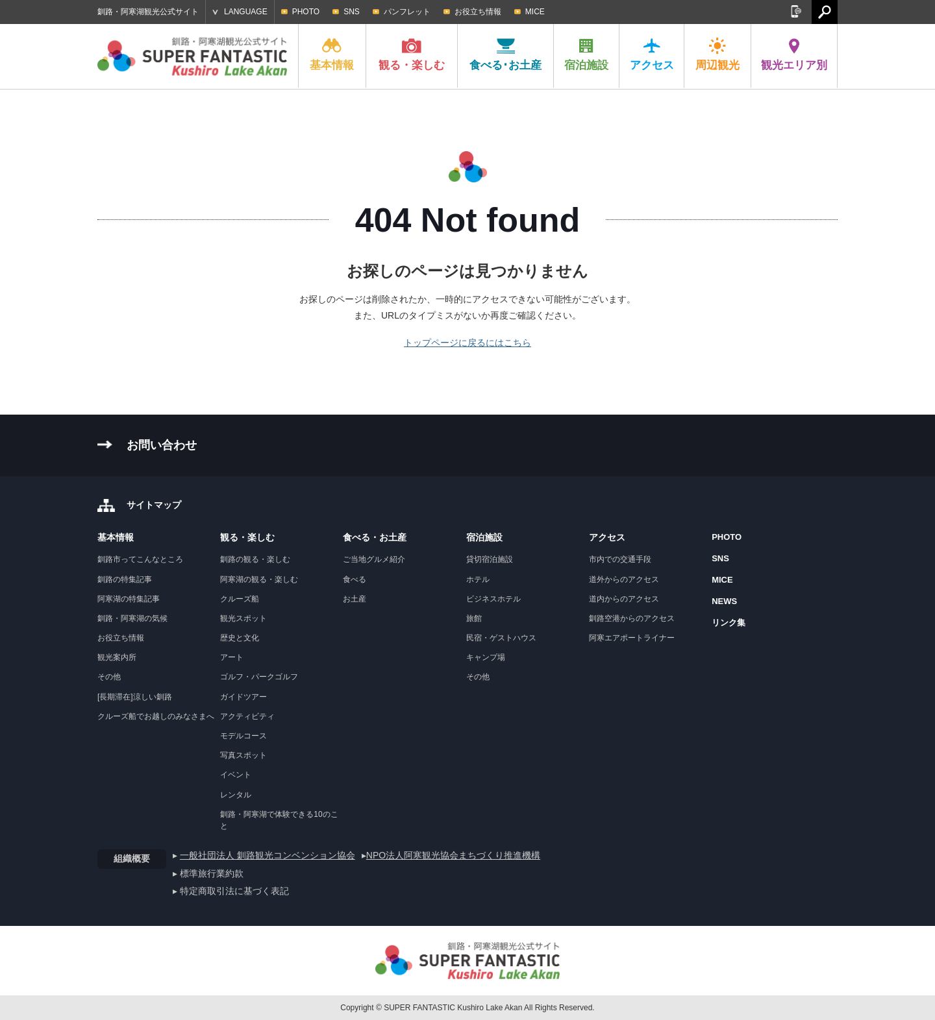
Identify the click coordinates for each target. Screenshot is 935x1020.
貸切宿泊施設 (489, 559)
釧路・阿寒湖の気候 (132, 618)
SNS (351, 11)
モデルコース (243, 735)
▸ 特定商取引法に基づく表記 (231, 891)
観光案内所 (116, 657)
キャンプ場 (485, 657)
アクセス (652, 54)
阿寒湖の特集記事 (128, 598)
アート (231, 657)
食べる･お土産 (505, 54)
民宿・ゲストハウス (501, 637)
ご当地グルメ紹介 (374, 559)
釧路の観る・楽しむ (255, 559)
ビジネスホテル (493, 598)
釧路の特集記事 (124, 579)
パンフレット (407, 11)
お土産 (354, 598)
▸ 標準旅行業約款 (208, 873)
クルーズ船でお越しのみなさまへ (155, 716)
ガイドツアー (243, 696)
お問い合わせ (162, 445)
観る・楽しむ (412, 54)
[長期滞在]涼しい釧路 (134, 696)
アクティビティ (247, 716)
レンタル (235, 794)
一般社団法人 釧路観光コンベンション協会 (267, 855)
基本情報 (332, 54)
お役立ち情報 (478, 11)
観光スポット (243, 618)
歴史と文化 (239, 637)
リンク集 (728, 622)
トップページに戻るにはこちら (467, 342)
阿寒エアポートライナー (632, 637)
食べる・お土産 (374, 537)
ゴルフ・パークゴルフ (259, 676)
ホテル (478, 579)
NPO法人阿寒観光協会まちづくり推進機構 (453, 855)
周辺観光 (717, 54)
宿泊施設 (586, 54)
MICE (535, 11)
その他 (109, 676)
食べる (354, 579)
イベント (235, 774)
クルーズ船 (239, 598)
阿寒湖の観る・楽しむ (259, 579)
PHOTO (305, 11)
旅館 (474, 618)
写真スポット (243, 755)
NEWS (724, 601)
